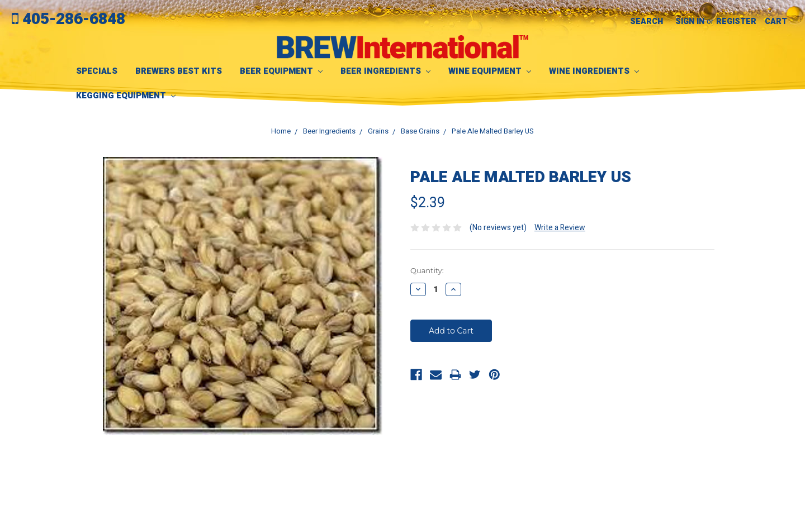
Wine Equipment (489, 71)
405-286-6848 (68, 19)
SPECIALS (96, 71)
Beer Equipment (281, 71)
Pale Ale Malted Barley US (493, 131)
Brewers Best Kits (178, 71)
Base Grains (420, 131)
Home (281, 131)
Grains (378, 131)
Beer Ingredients (385, 71)
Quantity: (426, 270)
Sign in (689, 21)
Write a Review (559, 228)
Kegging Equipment (126, 95)
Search (646, 21)
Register (736, 21)
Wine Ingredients (594, 71)
